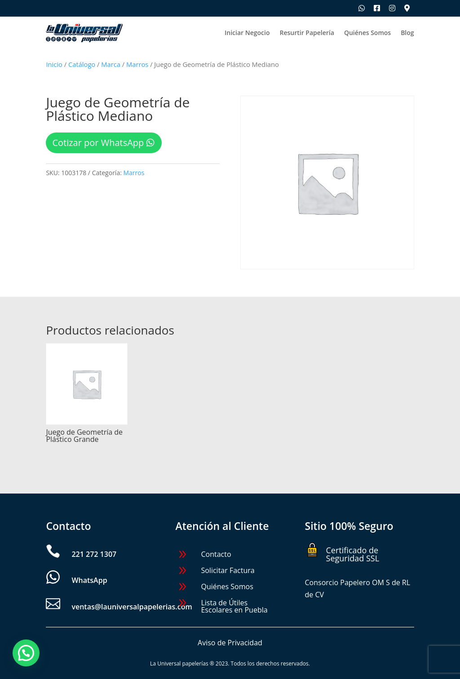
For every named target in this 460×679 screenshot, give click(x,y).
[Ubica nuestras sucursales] (407, 8)
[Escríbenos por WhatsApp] (361, 8)
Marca (110, 64)
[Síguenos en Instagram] (392, 8)
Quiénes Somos (367, 33)
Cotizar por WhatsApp (98, 143)
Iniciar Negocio (247, 33)
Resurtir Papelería (306, 33)
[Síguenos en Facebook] (377, 8)
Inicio (54, 64)
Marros (137, 64)
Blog (407, 33)
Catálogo (81, 64)
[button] (26, 652)
